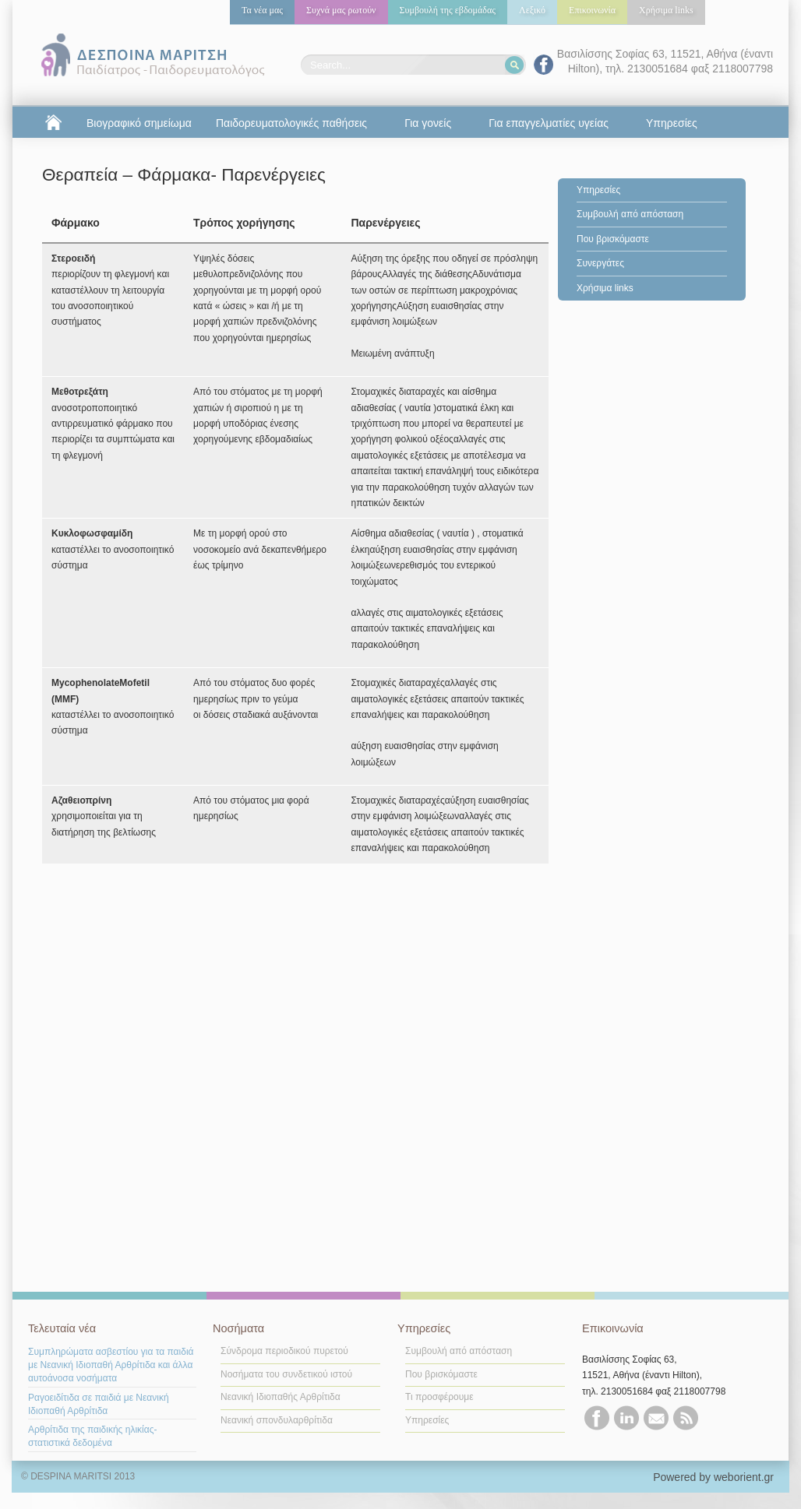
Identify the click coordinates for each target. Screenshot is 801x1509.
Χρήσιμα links (666, 10)
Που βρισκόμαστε (613, 239)
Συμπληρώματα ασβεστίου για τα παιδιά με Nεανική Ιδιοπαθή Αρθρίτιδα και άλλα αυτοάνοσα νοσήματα (111, 1365)
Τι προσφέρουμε (439, 1396)
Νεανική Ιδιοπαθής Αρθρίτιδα (281, 1396)
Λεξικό (532, 10)
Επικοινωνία (592, 10)
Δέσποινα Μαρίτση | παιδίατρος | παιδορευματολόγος (150, 56)
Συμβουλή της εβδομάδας (448, 10)
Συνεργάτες (600, 263)
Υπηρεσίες (598, 190)
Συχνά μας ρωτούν (341, 10)
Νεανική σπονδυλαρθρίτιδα (277, 1420)
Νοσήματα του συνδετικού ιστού (286, 1374)
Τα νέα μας (262, 10)
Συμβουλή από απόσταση (630, 214)
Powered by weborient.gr (713, 1477)
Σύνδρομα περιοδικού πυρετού (284, 1350)
